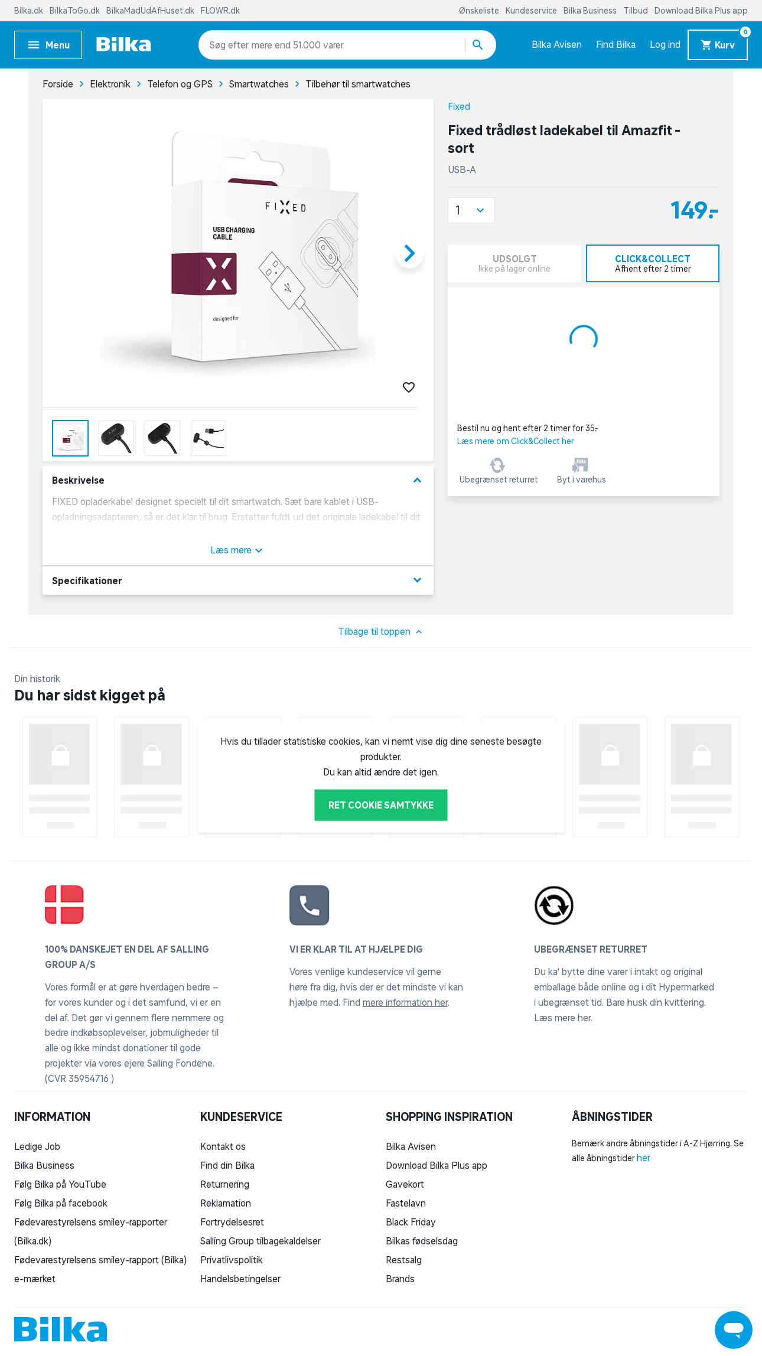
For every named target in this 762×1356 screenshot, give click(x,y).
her (643, 1157)
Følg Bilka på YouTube (60, 1184)
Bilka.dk (29, 10)
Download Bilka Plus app (701, 10)
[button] (471, 210)
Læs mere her (562, 1017)
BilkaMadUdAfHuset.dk (151, 10)
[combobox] (231, 45)
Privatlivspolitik (231, 1259)
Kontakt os (223, 1146)
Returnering (224, 1184)
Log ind (665, 44)
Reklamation (225, 1203)
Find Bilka (616, 44)
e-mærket (35, 1278)
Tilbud (636, 10)
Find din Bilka (227, 1165)
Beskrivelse (238, 480)
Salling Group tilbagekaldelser (260, 1241)
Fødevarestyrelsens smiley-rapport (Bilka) (100, 1259)
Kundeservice (532, 10)
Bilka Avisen (557, 44)
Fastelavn (406, 1203)
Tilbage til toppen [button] (381, 632)
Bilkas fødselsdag (422, 1241)
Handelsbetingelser (240, 1278)
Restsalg (404, 1259)
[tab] (652, 263)
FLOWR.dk (220, 10)
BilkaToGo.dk (76, 10)
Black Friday (411, 1222)
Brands (400, 1278)
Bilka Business (591, 10)
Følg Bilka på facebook (61, 1203)
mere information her (405, 1002)
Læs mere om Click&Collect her (515, 441)
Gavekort (405, 1184)
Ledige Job (37, 1146)
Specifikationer (238, 580)
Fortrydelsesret (232, 1222)
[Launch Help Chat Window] (734, 1330)
